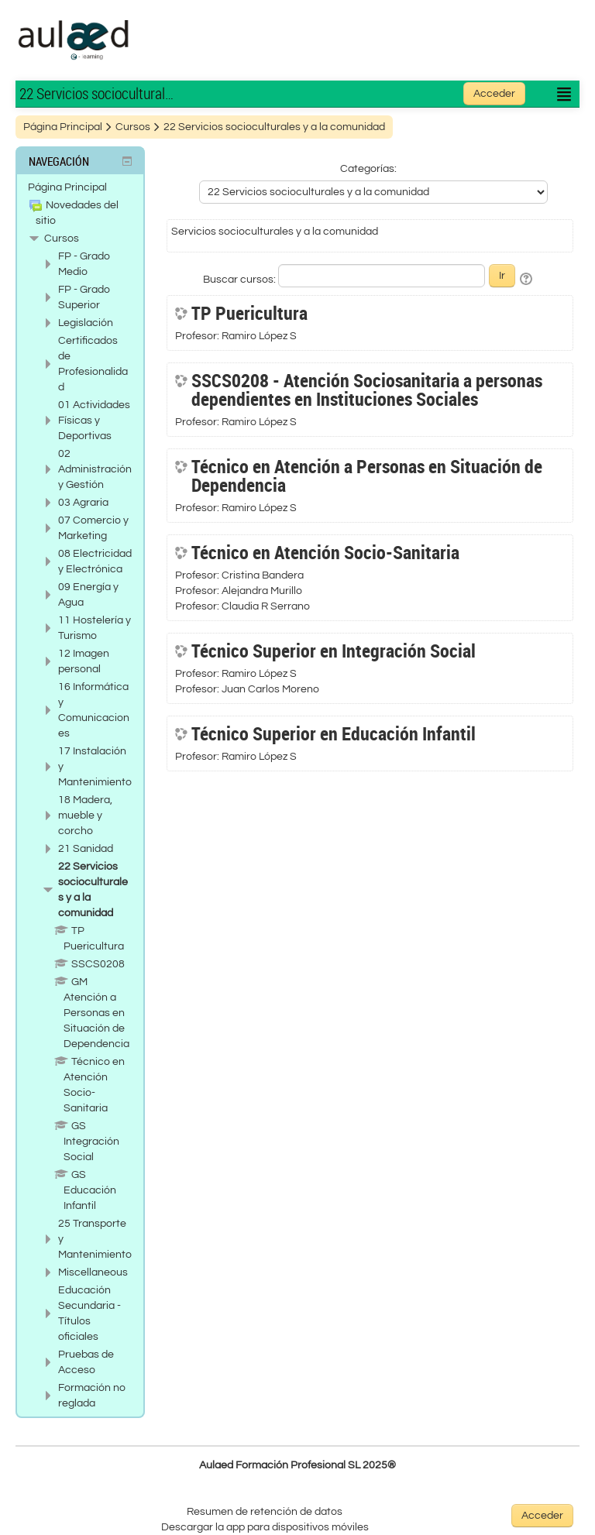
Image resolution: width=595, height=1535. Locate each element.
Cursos (61, 238)
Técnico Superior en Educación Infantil (333, 733)
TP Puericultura (249, 313)
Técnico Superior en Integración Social (333, 650)
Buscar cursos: (240, 279)
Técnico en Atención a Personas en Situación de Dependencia (366, 475)
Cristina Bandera (263, 575)
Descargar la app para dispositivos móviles (265, 1527)
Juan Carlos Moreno (270, 689)
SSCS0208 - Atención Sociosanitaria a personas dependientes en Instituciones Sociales (366, 389)
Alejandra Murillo (262, 590)
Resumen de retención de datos (264, 1511)
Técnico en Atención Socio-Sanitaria (325, 552)
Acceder (494, 93)
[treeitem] (80, 187)
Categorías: (368, 168)
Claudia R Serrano (266, 606)
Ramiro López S (259, 336)
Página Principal (67, 187)
